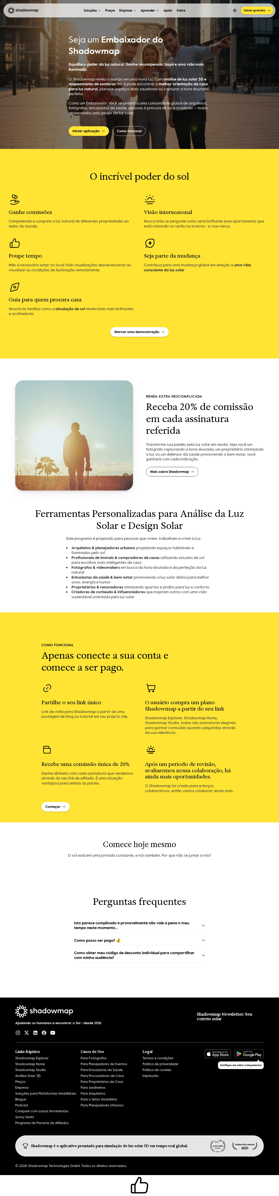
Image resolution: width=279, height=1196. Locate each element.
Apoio (167, 10)
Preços (110, 10)
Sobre (181, 10)
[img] (244, 1146)
